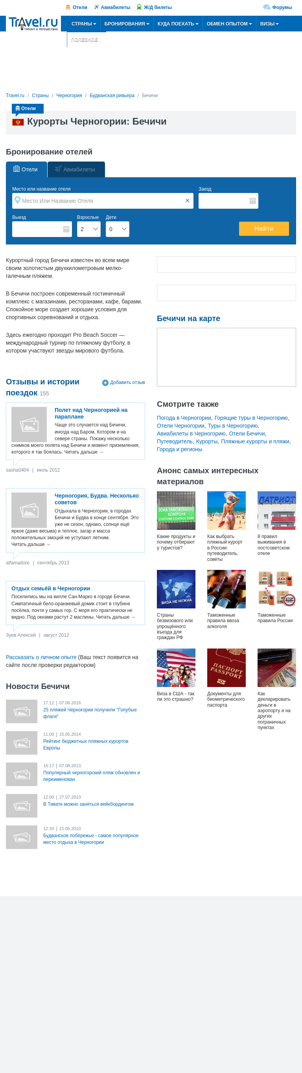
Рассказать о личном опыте (41, 657)
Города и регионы (179, 449)
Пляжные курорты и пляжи (255, 441)
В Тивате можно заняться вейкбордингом (88, 804)
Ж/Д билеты (158, 7)
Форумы (282, 7)
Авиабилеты (116, 7)
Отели (80, 7)
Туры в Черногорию (233, 426)
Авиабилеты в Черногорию (191, 433)
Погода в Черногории (184, 418)
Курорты (207, 441)
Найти (264, 228)
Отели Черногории (180, 426)
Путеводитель (175, 441)
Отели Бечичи (247, 433)
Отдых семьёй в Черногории (50, 588)
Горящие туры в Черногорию (251, 418)
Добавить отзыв (127, 383)
